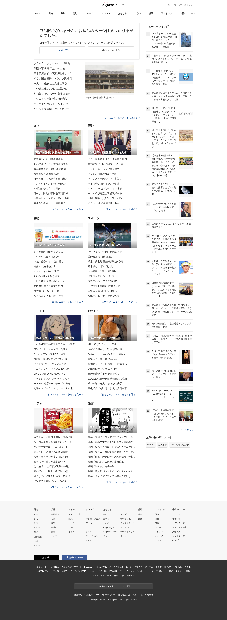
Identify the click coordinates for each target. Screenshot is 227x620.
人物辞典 (176, 532)
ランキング (166, 13)
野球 (70, 519)
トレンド (105, 13)
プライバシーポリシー (105, 594)
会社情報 (78, 594)
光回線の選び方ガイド (71, 567)
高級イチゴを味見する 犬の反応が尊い (108, 388)
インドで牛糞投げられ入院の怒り (52, 481)
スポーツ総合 (74, 514)
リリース (176, 514)
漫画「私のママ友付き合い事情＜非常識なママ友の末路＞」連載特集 (112, 442)
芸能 (75, 13)
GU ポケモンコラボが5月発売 (50, 354)
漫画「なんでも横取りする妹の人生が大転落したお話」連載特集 (112, 447)
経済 (36, 519)
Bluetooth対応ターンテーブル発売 (52, 383)
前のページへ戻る (111, 50)
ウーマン (130, 571)
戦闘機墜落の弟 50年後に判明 (50, 169)
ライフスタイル (127, 523)
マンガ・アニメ (93, 519)
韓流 (53, 532)
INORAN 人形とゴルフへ (47, 256)
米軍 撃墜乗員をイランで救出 (104, 183)
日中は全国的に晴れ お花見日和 (51, 193)
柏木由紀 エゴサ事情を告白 (48, 286)
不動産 (170, 571)
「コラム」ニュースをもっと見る (65, 487)
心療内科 (138, 567)
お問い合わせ (147, 594)
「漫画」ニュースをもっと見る (120, 482)
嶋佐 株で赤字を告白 (45, 266)
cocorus (92, 571)
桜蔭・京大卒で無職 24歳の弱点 (51, 456)
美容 (188, 571)
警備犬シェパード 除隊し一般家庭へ (107, 364)
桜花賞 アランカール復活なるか (52, 93)
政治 (36, 523)
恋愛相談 (113, 571)
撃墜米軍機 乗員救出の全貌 (49, 68)
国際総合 (38, 537)
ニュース (36, 13)
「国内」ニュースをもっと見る (66, 209)
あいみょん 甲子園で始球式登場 (105, 251)
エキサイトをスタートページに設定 (113, 586)
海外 (63, 13)
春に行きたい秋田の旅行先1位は (51, 471)
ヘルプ (175, 540)
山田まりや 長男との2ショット (50, 281)
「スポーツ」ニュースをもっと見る (118, 302)
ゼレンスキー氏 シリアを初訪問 (105, 178)
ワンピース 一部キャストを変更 (51, 349)
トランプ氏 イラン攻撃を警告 (104, 169)
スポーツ (89, 13)
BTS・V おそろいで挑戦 (47, 271)
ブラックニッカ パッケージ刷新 (52, 63)
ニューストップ (175, 5)
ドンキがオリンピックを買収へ (50, 183)
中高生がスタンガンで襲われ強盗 (52, 198)
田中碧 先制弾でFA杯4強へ (102, 290)
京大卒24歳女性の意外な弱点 (50, 83)
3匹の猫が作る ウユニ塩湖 (102, 344)
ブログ (159, 567)
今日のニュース (187, 13)
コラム (137, 13)
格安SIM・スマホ (183, 567)
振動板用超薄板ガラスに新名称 (50, 359)
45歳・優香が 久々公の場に (48, 261)
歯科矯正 (179, 571)
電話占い (168, 567)
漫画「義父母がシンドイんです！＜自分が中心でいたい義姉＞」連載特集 (112, 471)
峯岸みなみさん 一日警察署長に (51, 203)
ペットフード (98, 575)
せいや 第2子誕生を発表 (47, 276)
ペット (106, 536)
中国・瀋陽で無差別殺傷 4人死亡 (105, 198)
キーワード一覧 (179, 527)
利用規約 (88, 594)
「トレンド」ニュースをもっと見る (64, 394)
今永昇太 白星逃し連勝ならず (104, 295)
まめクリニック (104, 567)
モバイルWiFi (80, 571)
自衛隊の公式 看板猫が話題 (102, 359)
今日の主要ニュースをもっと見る (122, 117)
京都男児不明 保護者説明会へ (49, 159)
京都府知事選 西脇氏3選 (47, 173)
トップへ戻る (62, 50)
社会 (36, 514)
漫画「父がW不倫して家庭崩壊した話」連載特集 (112, 451)
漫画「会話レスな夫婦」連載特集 (106, 461)
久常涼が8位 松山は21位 (101, 276)
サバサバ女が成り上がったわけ (50, 447)
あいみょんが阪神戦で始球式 (50, 98)
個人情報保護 (124, 594)
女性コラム (125, 519)
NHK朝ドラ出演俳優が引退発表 (52, 108)
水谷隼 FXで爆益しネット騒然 (51, 103)
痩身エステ (119, 575)
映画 (53, 519)
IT (87, 527)
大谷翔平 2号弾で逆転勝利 (102, 271)
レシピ (140, 571)
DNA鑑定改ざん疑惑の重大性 (50, 88)
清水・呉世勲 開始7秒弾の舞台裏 (105, 261)
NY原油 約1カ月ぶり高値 (47, 188)
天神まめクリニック (123, 567)
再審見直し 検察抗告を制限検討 (51, 178)
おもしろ (122, 13)
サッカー (72, 523)
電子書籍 (131, 575)
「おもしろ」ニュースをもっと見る (118, 394)
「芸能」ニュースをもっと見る (66, 302)
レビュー (90, 514)
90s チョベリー (127, 532)
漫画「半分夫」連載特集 (101, 466)
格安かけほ (67, 571)
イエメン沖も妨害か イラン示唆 (105, 188)
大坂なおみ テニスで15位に (103, 281)
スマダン (124, 514)
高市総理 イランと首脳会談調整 (51, 164)
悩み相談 (103, 571)
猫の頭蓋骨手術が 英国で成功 (104, 373)
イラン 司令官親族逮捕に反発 (104, 203)
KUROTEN (54, 567)
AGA (109, 575)
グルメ (89, 532)
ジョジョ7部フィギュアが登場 (50, 364)
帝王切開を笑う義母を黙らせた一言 (53, 442)
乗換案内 (160, 571)
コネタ (106, 519)
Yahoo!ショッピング (179, 444)
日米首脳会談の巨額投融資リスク (53, 73)
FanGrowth (89, 567)
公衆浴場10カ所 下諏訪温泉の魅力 (52, 466)
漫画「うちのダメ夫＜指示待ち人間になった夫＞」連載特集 (112, 476)
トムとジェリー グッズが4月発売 (51, 368)
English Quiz (109, 527)
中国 (36, 541)
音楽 (53, 523)
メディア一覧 (178, 523)
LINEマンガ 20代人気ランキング (51, 373)
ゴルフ (71, 527)
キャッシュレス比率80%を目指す (52, 378)
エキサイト (189, 5)
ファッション (92, 536)
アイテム (149, 567)
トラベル (124, 527)
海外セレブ (56, 527)
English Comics (110, 532)
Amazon (151, 444)
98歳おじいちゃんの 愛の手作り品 (106, 354)
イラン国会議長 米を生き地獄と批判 (107, 159)
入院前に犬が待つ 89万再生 (103, 368)
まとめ (37, 527)
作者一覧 (176, 519)
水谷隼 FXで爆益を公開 (46, 290)
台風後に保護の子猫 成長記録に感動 (107, 378)
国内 (50, 13)
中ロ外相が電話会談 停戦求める (105, 193)
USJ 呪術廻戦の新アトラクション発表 (54, 344)
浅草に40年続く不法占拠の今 (49, 461)
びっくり (107, 514)
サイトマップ (178, 536)
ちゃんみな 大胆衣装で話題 (48, 295)
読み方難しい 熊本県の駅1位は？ (51, 451)
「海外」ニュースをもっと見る (120, 209)
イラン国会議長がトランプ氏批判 (53, 78)
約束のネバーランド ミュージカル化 (53, 388)
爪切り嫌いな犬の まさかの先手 (105, 383)
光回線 (56, 571)
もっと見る (186, 429)
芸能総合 (55, 514)
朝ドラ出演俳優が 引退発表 (48, 251)
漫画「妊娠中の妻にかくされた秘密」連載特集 (112, 456)
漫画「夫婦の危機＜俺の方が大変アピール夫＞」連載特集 (112, 437)
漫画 (151, 13)
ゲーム (89, 523)
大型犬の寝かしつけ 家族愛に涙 (105, 349)
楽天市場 (162, 444)
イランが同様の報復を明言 (102, 173)
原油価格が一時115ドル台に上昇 (105, 164)
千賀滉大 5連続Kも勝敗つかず (104, 286)
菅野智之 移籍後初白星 (100, 256)
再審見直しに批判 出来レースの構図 (53, 437)
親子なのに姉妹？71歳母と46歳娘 (52, 476)
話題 (140, 519)
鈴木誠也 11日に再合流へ (101, 266)
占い (122, 571)
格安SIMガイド (43, 571)
